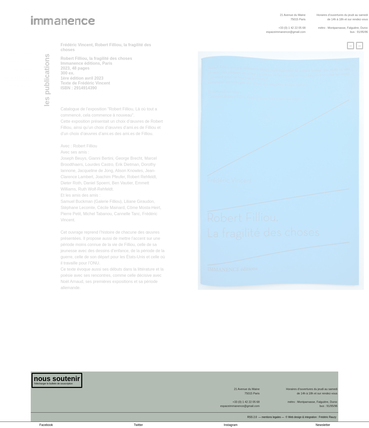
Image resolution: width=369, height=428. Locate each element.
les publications (18, 77)
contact (26, 94)
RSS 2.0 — (254, 417)
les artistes (23, 69)
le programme (20, 53)
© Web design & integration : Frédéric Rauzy (311, 417)
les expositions (19, 61)
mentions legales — (273, 417)
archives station (18, 86)
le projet (25, 45)
